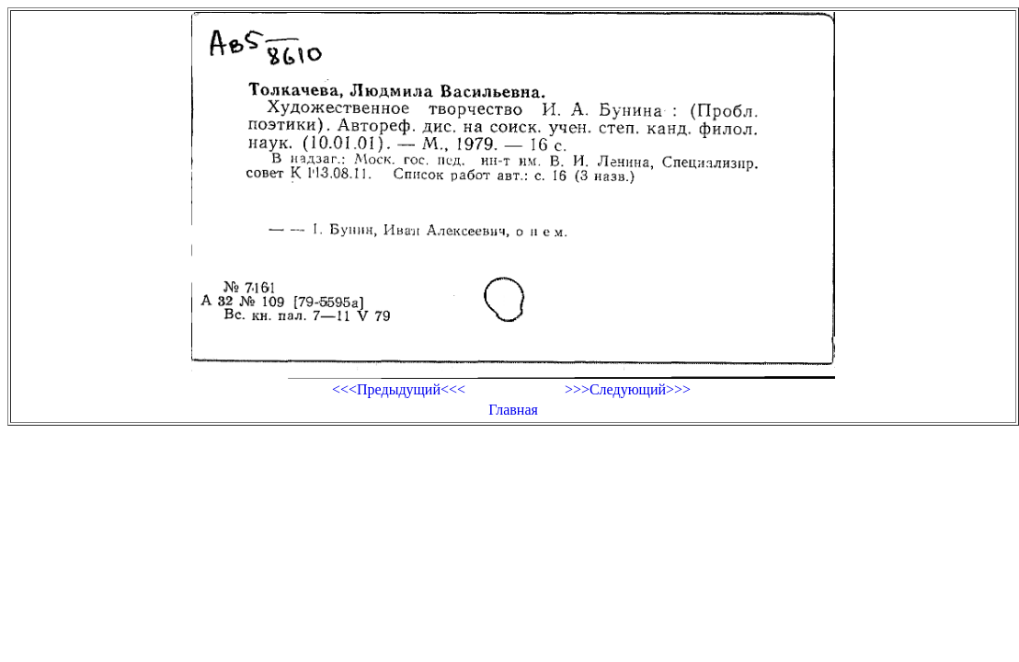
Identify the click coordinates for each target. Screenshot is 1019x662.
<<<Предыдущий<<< (398, 389)
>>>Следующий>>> (628, 389)
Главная (513, 409)
